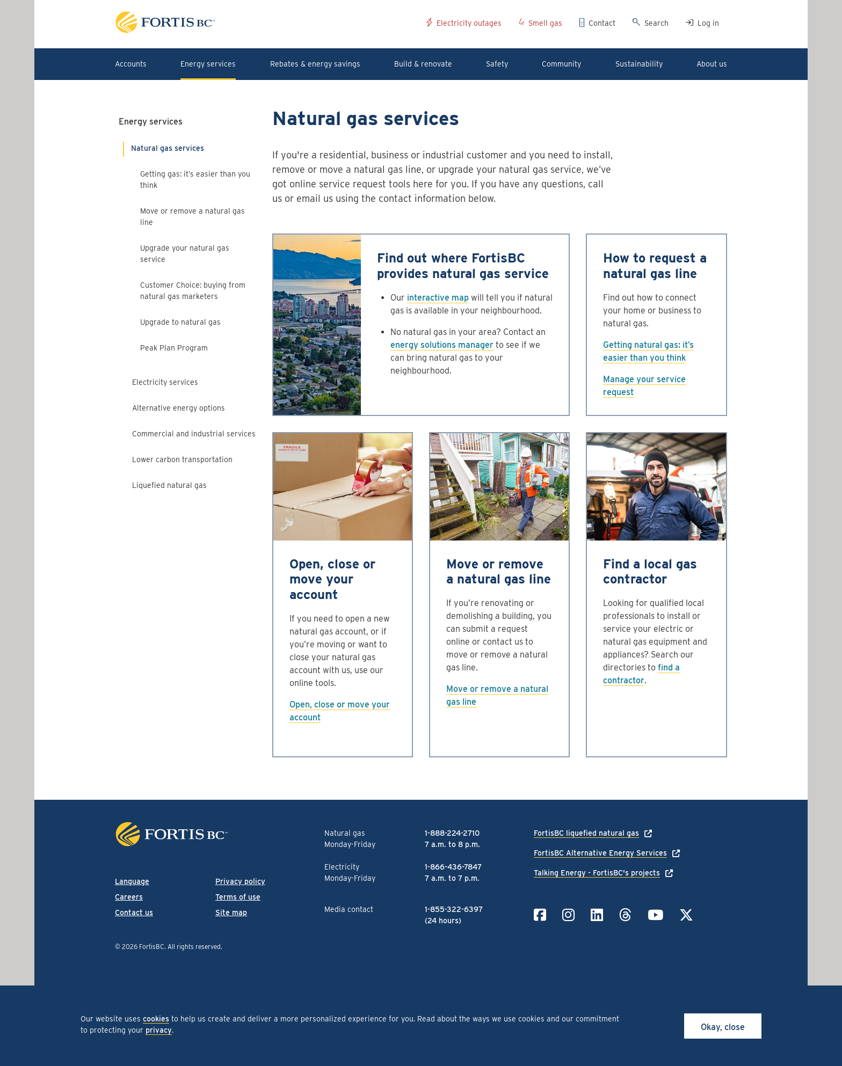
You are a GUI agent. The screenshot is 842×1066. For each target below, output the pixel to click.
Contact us (134, 912)
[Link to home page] (266, 24)
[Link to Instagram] (568, 914)
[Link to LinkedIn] (597, 914)
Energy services (151, 121)
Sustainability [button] (639, 64)
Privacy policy (240, 881)
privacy (159, 1030)
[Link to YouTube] (655, 914)
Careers (129, 897)
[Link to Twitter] (686, 914)
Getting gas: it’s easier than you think (195, 179)
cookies (156, 1018)
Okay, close (723, 1027)
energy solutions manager (441, 345)
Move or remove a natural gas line (192, 217)
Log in (708, 23)
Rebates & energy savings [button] (315, 64)
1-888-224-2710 (452, 833)
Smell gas (545, 23)
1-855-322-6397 (454, 909)
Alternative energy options (178, 408)
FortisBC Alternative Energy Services (600, 853)
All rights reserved (194, 947)
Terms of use (237, 897)
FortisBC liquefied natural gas (586, 833)
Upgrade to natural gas (180, 322)
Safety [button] (497, 64)
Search (656, 23)
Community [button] (561, 64)
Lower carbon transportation (182, 459)
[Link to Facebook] (540, 914)
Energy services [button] (208, 64)
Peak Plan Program (174, 348)
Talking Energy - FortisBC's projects (597, 872)
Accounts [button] (131, 64)
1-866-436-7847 (453, 867)
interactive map (438, 298)
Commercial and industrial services (194, 433)
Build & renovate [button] (423, 64)
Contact (602, 23)
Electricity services (165, 382)
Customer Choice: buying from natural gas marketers (192, 291)
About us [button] (711, 64)
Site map (231, 912)
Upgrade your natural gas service (184, 254)
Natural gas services (167, 148)
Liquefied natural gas (169, 485)
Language (132, 881)
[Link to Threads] (625, 914)
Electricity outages (469, 23)
